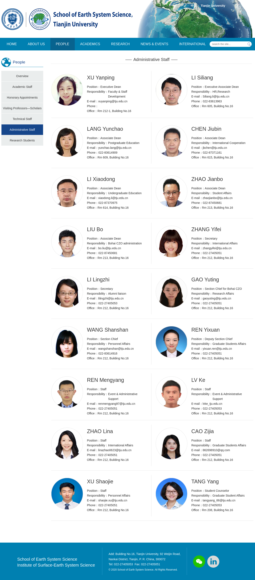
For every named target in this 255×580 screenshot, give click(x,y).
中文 (194, 5)
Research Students (22, 140)
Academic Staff (22, 86)
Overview (22, 76)
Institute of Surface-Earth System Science (56, 565)
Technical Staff (22, 119)
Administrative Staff (22, 129)
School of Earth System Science (47, 559)
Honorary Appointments (22, 97)
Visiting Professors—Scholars (22, 108)
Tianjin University (213, 5)
